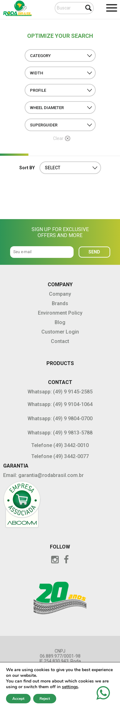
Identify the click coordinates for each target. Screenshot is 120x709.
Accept (18, 698)
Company (60, 294)
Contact (60, 341)
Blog (60, 322)
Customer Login (60, 332)
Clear (61, 138)
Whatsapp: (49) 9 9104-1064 (60, 404)
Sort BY (27, 167)
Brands (60, 303)
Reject (44, 698)
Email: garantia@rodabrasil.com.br (43, 475)
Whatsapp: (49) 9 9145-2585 (60, 392)
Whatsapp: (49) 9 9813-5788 (60, 433)
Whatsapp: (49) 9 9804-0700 (60, 418)
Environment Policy (60, 313)
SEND (94, 251)
